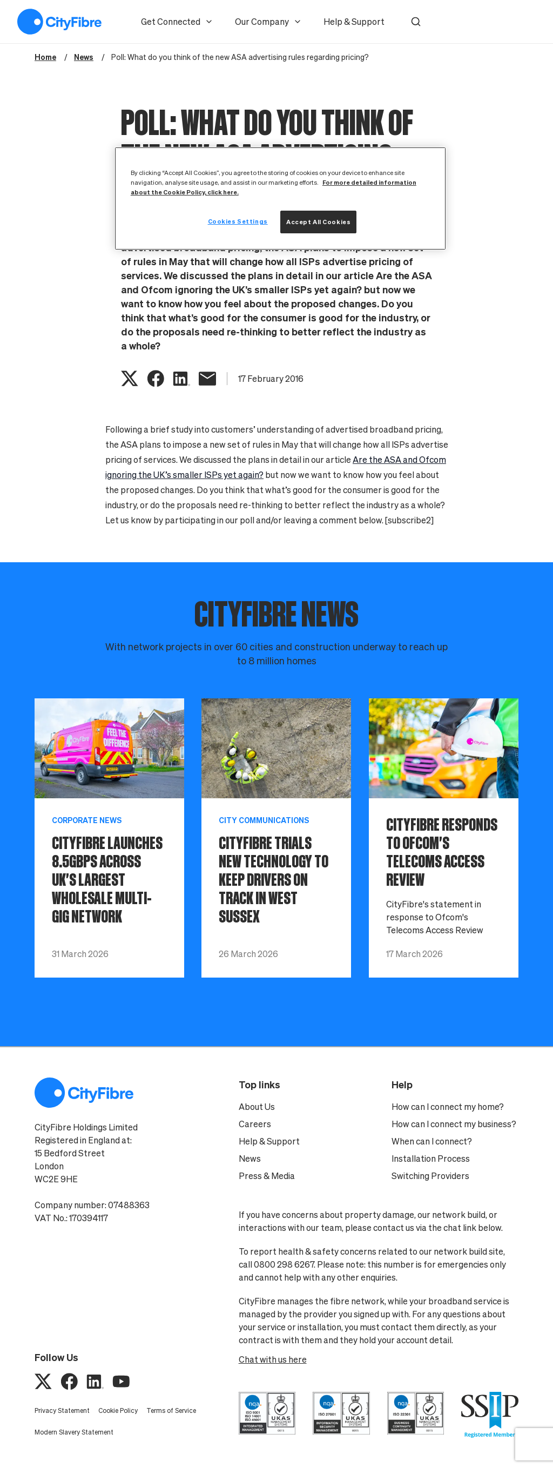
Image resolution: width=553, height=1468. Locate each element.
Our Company (268, 21)
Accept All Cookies (318, 221)
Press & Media (267, 1176)
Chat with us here (273, 1359)
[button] (416, 21)
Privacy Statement (62, 1410)
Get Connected (177, 21)
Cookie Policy (118, 1410)
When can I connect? (432, 1141)
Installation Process (431, 1158)
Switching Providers (430, 1176)
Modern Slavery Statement (74, 1432)
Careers (255, 1124)
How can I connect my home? (448, 1107)
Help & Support (354, 21)
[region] (280, 198)
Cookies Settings (238, 221)
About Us (257, 1107)
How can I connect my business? (454, 1124)
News (250, 1158)
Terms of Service (171, 1410)
